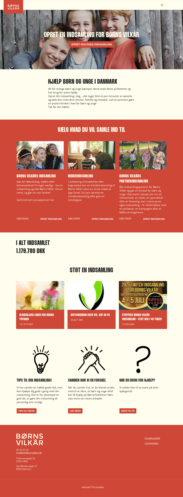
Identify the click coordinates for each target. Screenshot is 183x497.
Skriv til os (128, 410)
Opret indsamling (51, 218)
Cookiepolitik (151, 443)
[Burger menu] (162, 5)
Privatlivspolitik (152, 438)
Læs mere (23, 218)
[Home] (40, 439)
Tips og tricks (26, 410)
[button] (40, 182)
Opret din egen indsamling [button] (91, 44)
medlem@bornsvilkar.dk (29, 452)
